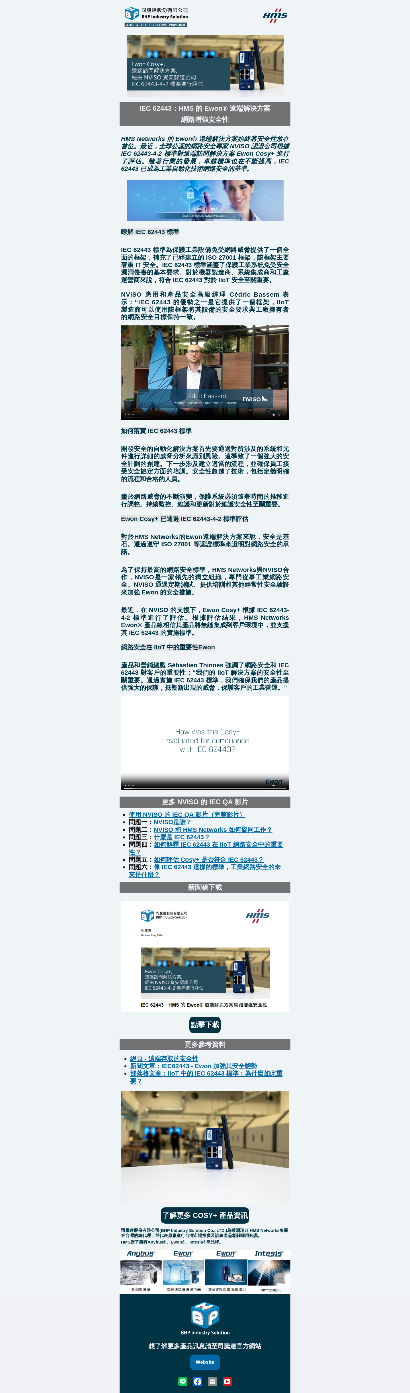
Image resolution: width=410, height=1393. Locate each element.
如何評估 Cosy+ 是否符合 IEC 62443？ (209, 859)
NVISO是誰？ (173, 822)
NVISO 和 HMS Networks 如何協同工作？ (213, 829)
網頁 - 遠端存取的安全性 (164, 1058)
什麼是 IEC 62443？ (182, 837)
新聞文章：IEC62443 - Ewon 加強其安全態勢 (193, 1066)
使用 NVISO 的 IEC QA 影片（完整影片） (187, 814)
